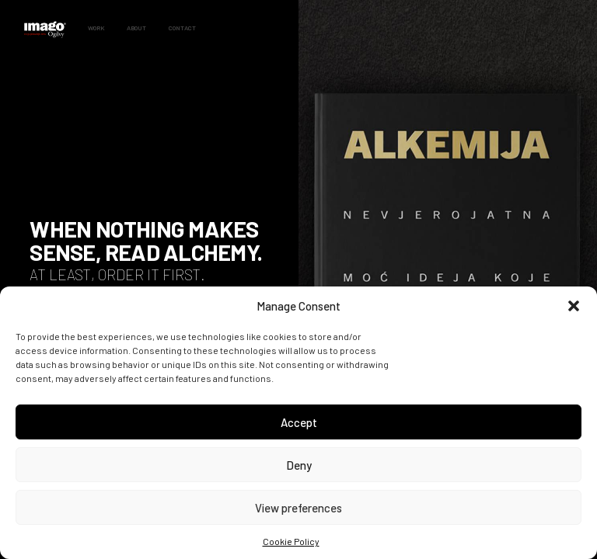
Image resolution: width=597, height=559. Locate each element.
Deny (299, 465)
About (136, 28)
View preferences (298, 508)
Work (96, 28)
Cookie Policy (291, 541)
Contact (182, 28)
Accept (299, 422)
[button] (573, 306)
